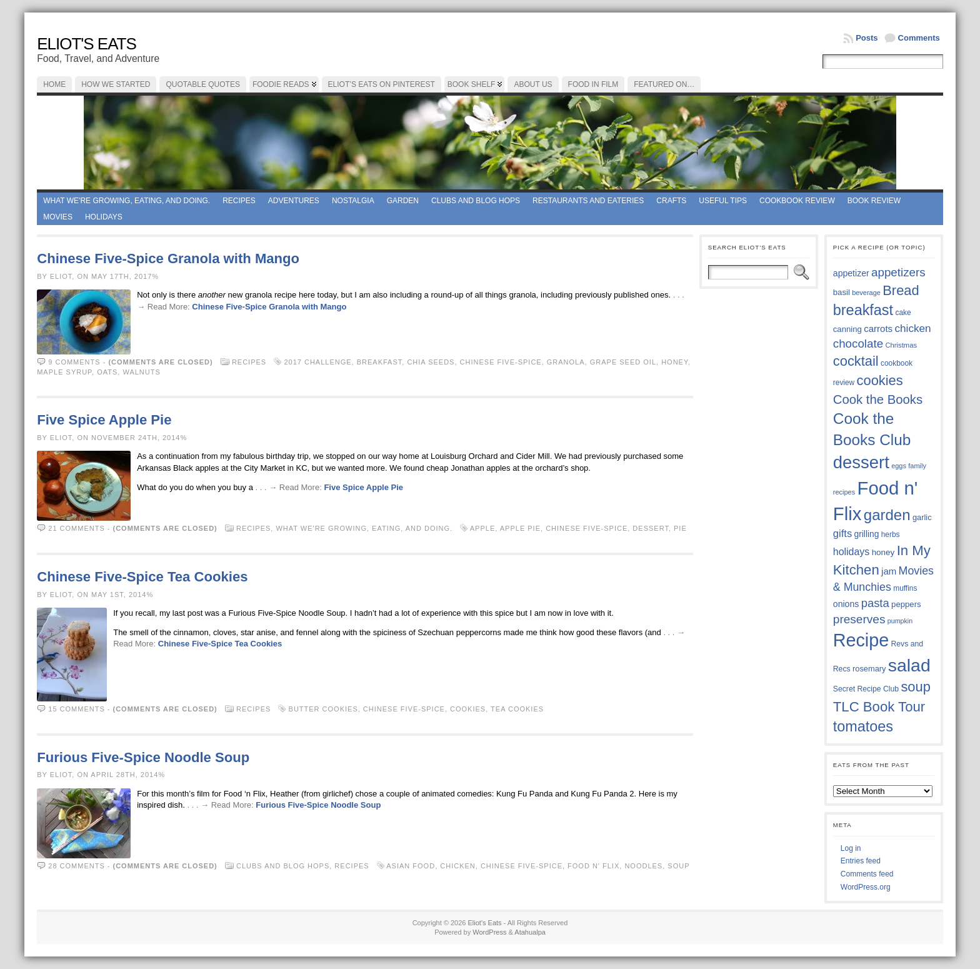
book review (874, 200)
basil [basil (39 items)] (841, 292)
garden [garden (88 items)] (887, 514)
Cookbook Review (797, 200)
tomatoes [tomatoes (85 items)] (863, 726)
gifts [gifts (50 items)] (842, 534)
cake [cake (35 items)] (903, 312)
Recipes (239, 200)
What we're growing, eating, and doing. (126, 200)
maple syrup (64, 372)
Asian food (410, 866)
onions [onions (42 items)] (846, 604)
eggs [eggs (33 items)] (898, 465)
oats (107, 372)
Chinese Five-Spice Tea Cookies (142, 577)
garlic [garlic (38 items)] (922, 517)
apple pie (520, 528)
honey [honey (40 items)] (883, 552)
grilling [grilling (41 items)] (866, 534)
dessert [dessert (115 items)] (861, 462)
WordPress (489, 932)
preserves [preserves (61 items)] (859, 619)
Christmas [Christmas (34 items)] (901, 345)
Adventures (293, 200)
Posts (867, 38)
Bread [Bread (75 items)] (900, 290)
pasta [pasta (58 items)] (875, 603)
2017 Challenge (317, 362)
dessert (650, 528)
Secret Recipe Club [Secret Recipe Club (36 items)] (866, 689)
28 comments (76, 866)
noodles (643, 866)
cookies (468, 709)
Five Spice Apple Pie (104, 420)
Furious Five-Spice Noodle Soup (143, 757)
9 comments (74, 362)
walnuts (141, 372)
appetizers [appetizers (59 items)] (898, 272)
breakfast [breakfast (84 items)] (863, 310)
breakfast (379, 362)
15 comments (76, 709)
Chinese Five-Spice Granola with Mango (168, 258)
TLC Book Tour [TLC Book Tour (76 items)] (879, 707)
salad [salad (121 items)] (909, 665)
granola (566, 362)
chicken (458, 866)
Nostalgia (353, 200)
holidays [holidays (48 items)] (851, 551)
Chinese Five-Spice (501, 362)
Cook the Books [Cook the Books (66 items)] (877, 399)
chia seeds (430, 362)
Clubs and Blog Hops (475, 200)
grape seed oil (623, 362)
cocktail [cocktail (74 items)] (856, 361)
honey (674, 362)
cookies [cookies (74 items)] (880, 380)
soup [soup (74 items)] (915, 687)
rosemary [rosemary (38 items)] (869, 668)
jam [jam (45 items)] (888, 571)
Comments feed (867, 874)
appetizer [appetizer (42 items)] (851, 273)
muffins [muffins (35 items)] (905, 588)
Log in (851, 848)
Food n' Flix (593, 866)
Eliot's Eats (86, 43)
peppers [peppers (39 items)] (906, 604)
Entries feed (861, 860)
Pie (680, 528)
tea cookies (517, 709)
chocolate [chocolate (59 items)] (858, 343)
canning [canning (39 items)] (847, 329)
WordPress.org (866, 887)
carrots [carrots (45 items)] (878, 328)
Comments (919, 38)
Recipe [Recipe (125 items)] (861, 640)
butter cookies (323, 709)
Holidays (103, 217)
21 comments (76, 528)
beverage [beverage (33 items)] (866, 292)
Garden (403, 200)
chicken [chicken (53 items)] (912, 328)
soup (678, 866)
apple (482, 528)
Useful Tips (723, 200)
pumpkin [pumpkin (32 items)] (900, 621)
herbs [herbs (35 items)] (890, 534)
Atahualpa (530, 932)
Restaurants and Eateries (588, 200)
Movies (57, 217)
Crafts (671, 200)
